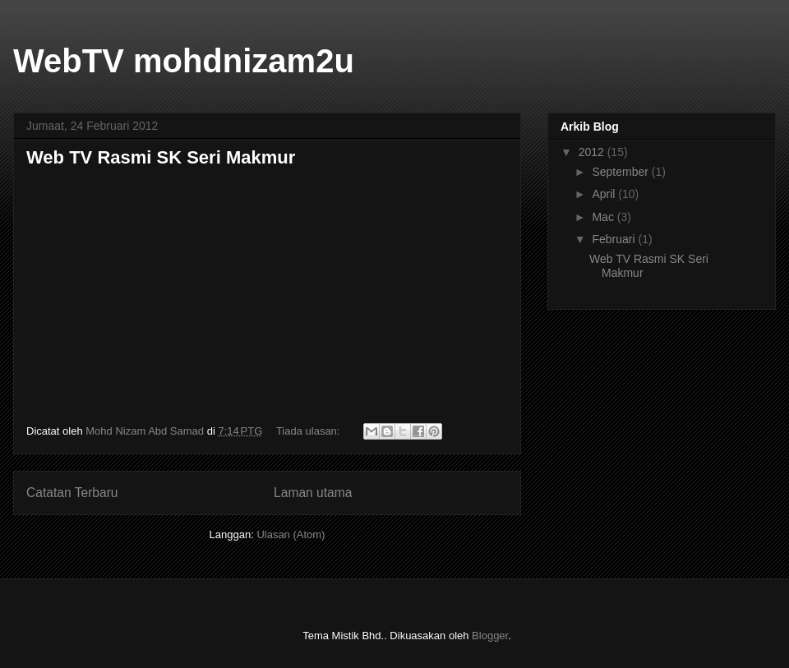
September (621, 171)
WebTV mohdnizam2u (183, 61)
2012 (593, 152)
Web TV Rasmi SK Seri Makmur (160, 157)
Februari (615, 239)
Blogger (490, 635)
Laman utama (313, 493)
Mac (604, 216)
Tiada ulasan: (309, 431)
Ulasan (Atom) (290, 534)
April (605, 193)
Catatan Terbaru (72, 493)
